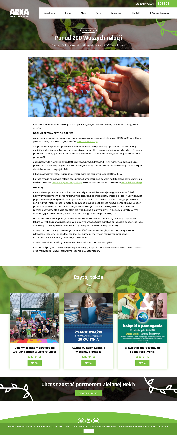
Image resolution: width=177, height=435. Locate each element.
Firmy (98, 13)
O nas (68, 13)
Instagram (88, 421)
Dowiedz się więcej (88, 393)
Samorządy (117, 13)
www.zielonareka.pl (87, 141)
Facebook (81, 421)
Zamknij (89, 431)
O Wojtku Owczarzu (159, 13)
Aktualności (49, 13)
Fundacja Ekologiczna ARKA (65, 45)
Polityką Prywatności (73, 426)
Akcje (83, 13)
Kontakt (136, 13)
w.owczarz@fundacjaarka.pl (67, 182)
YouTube (96, 421)
